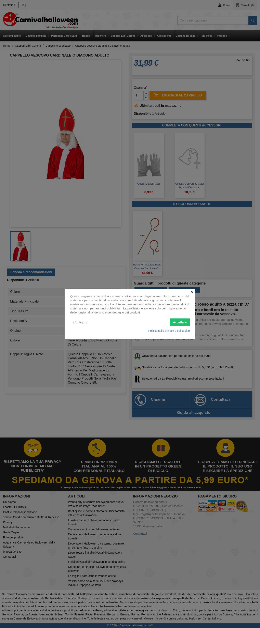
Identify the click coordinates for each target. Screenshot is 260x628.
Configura (80, 322)
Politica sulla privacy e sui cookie (169, 330)
